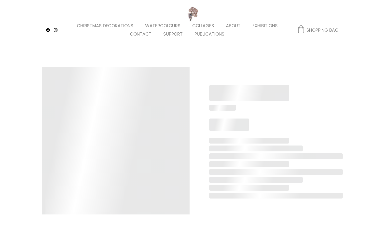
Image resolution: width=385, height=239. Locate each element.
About (233, 26)
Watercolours (162, 26)
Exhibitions (265, 26)
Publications (209, 34)
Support (173, 34)
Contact (140, 34)
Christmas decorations (105, 26)
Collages (203, 26)
